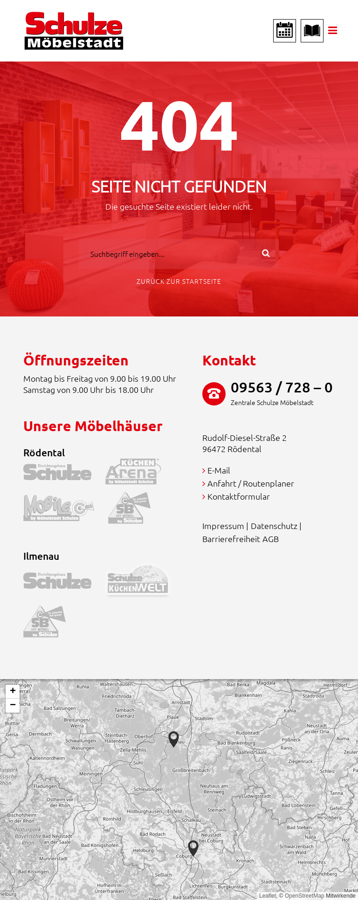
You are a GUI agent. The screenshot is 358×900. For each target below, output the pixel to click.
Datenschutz (274, 525)
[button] (193, 848)
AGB (270, 538)
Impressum (223, 525)
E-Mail (218, 470)
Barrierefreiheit (231, 538)
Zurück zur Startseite (179, 281)
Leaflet (267, 896)
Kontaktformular (238, 496)
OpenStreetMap (304, 896)
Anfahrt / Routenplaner (250, 483)
